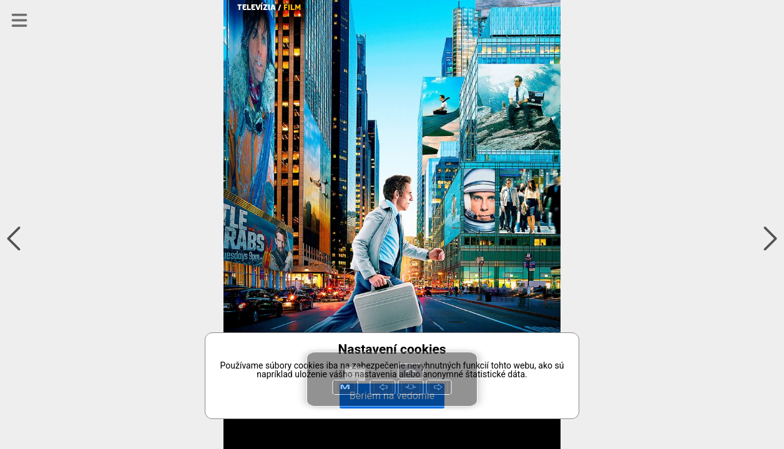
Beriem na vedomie (392, 396)
